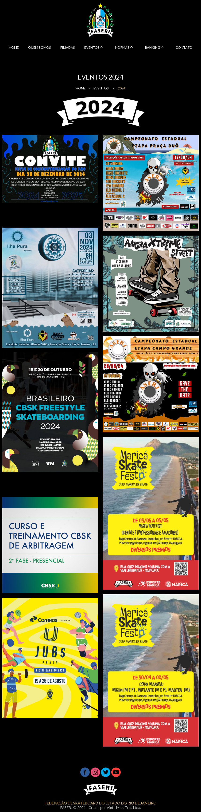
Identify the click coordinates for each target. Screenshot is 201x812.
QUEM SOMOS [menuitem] (39, 47)
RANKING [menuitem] (152, 47)
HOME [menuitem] (14, 47)
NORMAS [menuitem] (122, 47)
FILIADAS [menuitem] (67, 47)
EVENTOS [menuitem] (92, 47)
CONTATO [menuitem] (184, 47)
